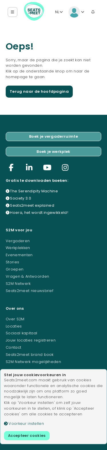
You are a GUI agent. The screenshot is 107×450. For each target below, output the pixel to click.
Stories (12, 262)
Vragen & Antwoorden (27, 276)
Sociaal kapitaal (21, 333)
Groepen (14, 269)
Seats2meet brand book (30, 354)
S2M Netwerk (18, 283)
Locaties (14, 326)
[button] (13, 12)
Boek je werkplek (53, 151)
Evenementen (19, 255)
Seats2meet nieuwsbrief (29, 290)
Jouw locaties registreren (31, 340)
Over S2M (15, 319)
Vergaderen (18, 241)
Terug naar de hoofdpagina (39, 91)
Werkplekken (18, 247)
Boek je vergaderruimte (53, 136)
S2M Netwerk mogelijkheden (33, 361)
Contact (13, 347)
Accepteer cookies (27, 435)
